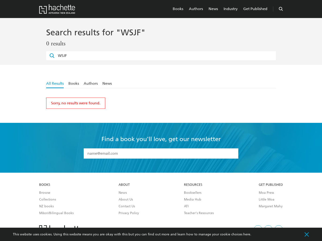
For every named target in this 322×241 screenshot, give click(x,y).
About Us (126, 199)
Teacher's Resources (199, 213)
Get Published (255, 9)
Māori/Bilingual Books (56, 213)
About (124, 184)
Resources (193, 184)
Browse (44, 192)
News (213, 9)
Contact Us (127, 206)
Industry (231, 9)
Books (178, 9)
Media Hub (192, 199)
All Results (55, 83)
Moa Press (266, 192)
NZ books (46, 206)
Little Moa (266, 199)
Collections (47, 199)
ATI (186, 206)
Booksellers (192, 192)
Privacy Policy (129, 213)
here (246, 234)
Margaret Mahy (271, 206)
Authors (196, 9)
